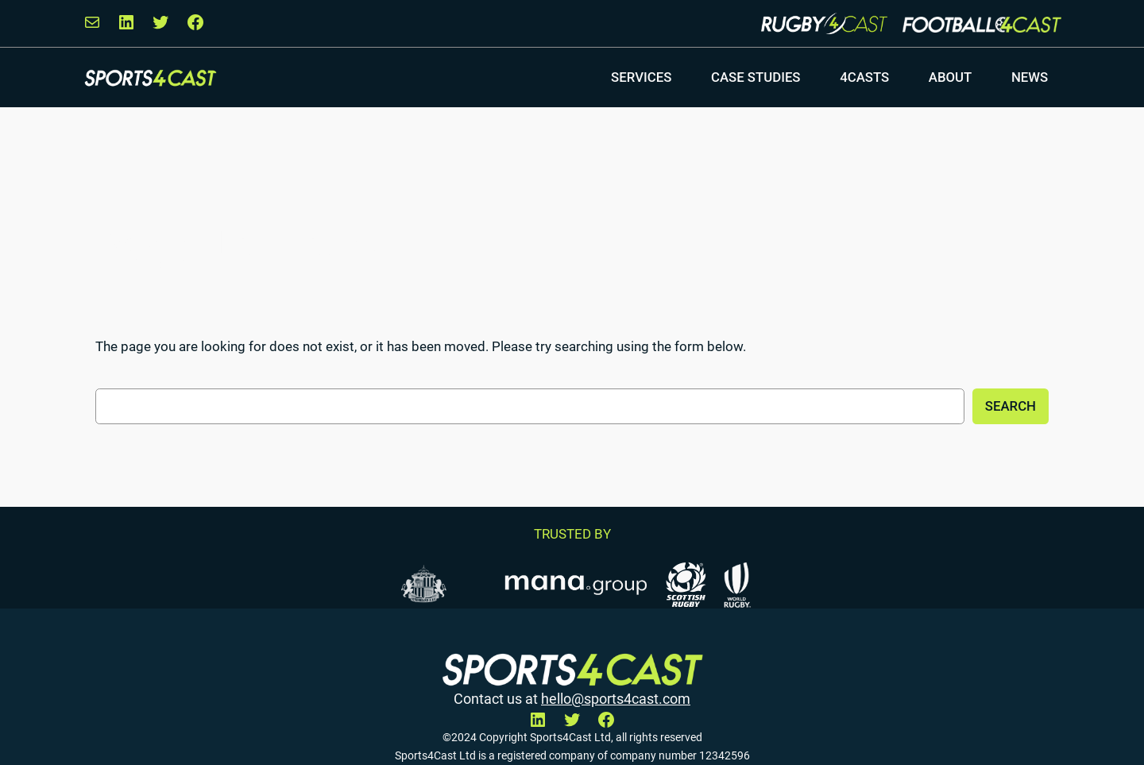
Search (1010, 406)
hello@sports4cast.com (615, 698)
